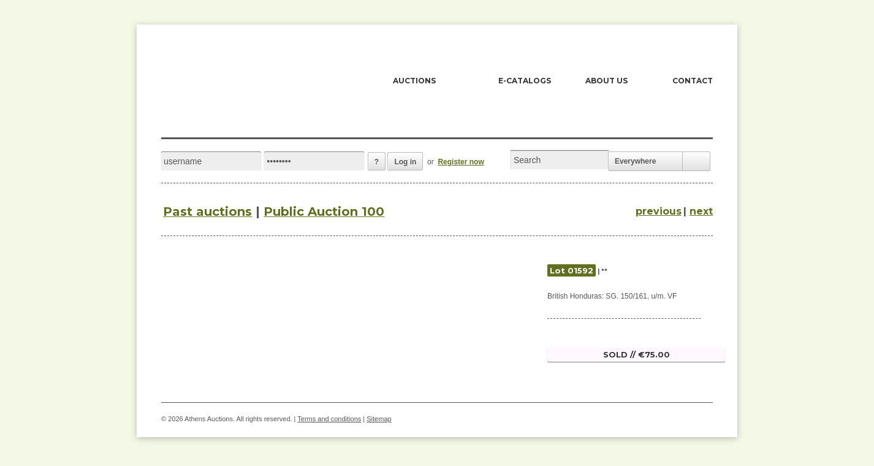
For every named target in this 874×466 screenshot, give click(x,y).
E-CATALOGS (524, 80)
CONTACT (692, 80)
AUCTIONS (414, 80)
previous (659, 211)
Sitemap (379, 418)
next (701, 211)
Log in (405, 162)
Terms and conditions (329, 418)
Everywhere (635, 161)
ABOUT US (606, 80)
